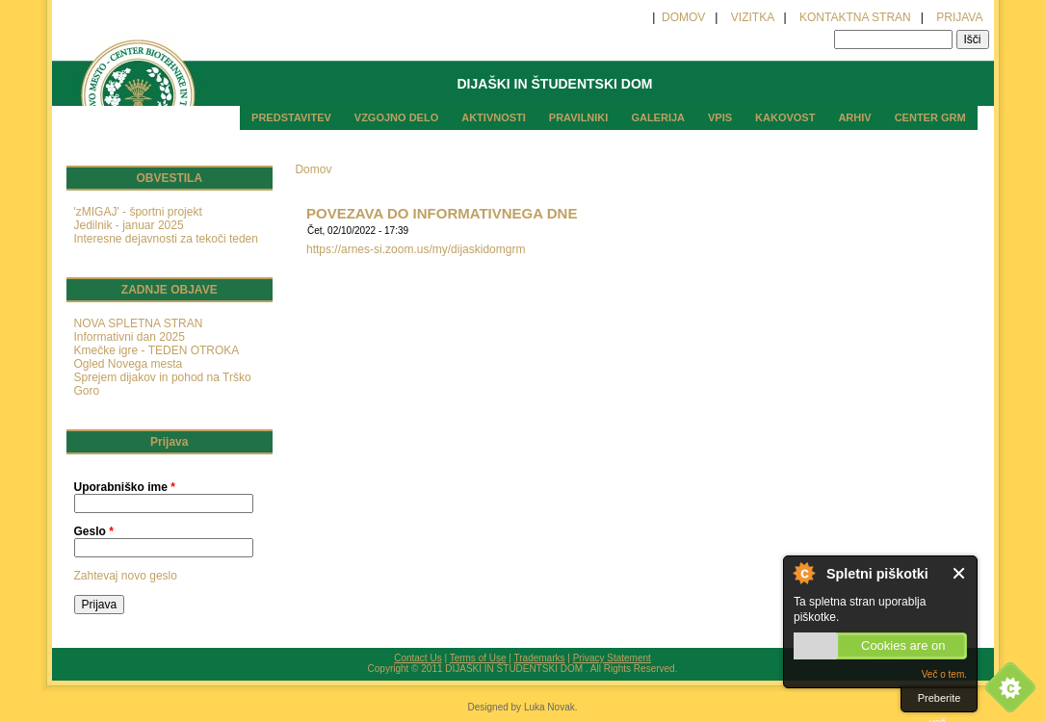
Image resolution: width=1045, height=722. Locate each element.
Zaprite (960, 573)
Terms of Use (478, 658)
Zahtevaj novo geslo (125, 575)
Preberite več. (939, 702)
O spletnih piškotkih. (803, 572)
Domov (313, 169)
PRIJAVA (959, 17)
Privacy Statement (612, 658)
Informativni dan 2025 (129, 337)
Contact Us (417, 658)
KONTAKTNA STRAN (855, 17)
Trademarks (539, 658)
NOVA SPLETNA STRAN (138, 323)
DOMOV (682, 17)
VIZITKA (752, 17)
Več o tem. (944, 674)
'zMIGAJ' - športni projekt (138, 212)
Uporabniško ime (124, 487)
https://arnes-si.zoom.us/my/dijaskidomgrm (415, 249)
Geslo (94, 531)
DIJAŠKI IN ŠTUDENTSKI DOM (554, 83)
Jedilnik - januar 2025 (129, 225)
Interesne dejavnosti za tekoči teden (166, 238)
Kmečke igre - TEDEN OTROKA (157, 350)
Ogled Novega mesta (128, 364)
